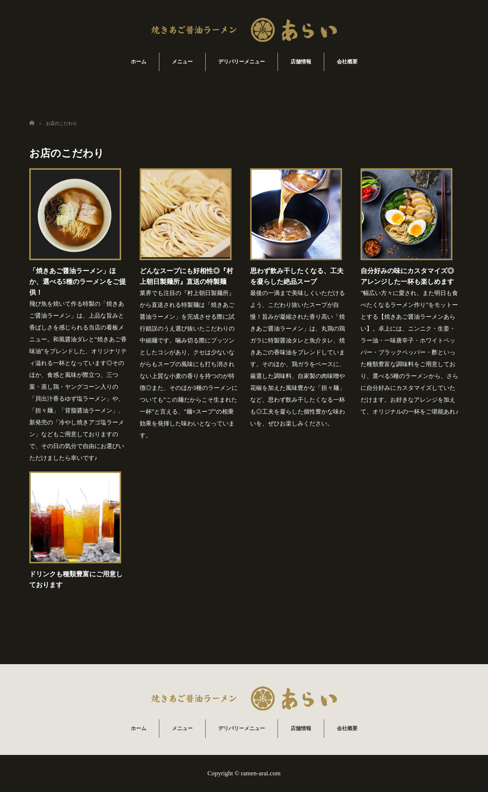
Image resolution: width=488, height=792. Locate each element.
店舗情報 (301, 61)
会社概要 (347, 61)
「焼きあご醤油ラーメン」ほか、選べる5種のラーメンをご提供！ (77, 281)
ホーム (138, 61)
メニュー (182, 61)
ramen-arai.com (260, 773)
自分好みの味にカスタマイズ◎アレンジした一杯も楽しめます (407, 276)
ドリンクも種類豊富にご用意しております (76, 579)
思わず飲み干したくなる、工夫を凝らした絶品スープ (296, 276)
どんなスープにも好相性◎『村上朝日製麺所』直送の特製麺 (186, 276)
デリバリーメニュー (241, 61)
